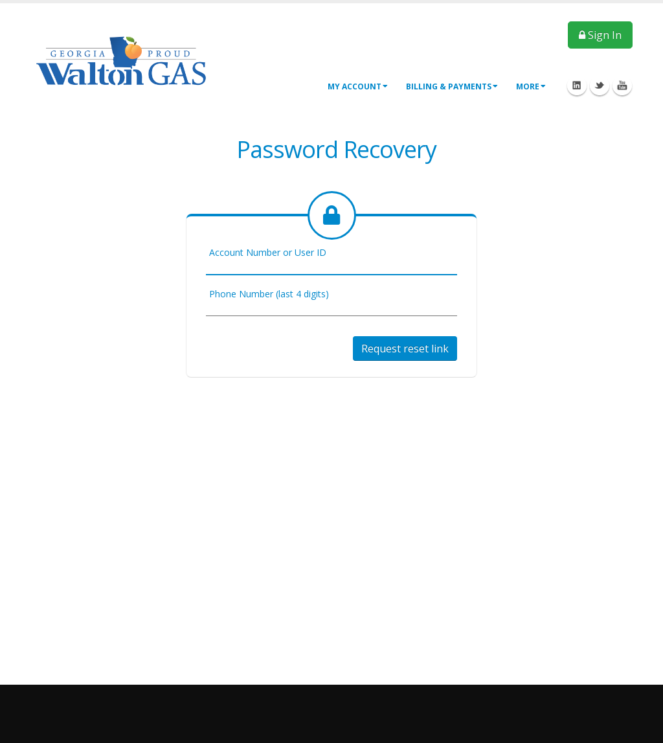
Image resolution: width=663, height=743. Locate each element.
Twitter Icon (599, 85)
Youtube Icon (622, 85)
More (531, 86)
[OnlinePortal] (121, 60)
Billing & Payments (452, 86)
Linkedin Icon (577, 85)
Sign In (600, 35)
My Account (358, 86)
